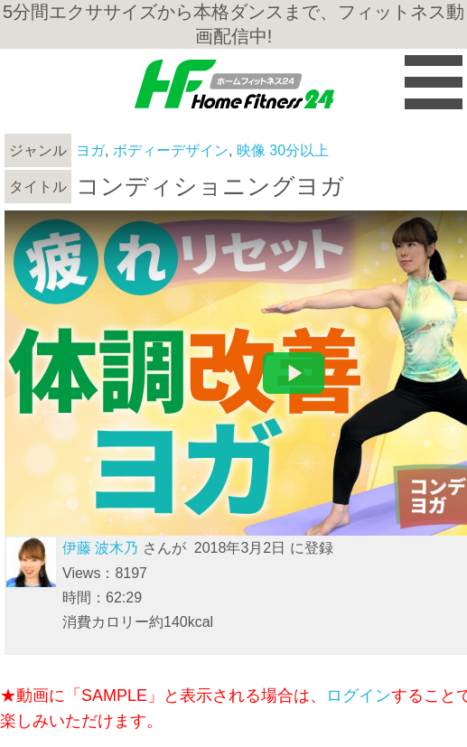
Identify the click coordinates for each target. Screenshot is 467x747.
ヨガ (90, 150)
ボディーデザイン (171, 150)
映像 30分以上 (283, 150)
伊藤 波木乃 (100, 548)
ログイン (358, 695)
